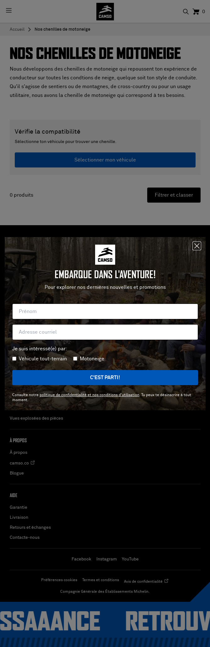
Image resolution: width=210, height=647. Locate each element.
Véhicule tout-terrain (43, 358)
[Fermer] (197, 246)
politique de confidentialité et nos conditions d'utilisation (89, 395)
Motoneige (92, 358)
